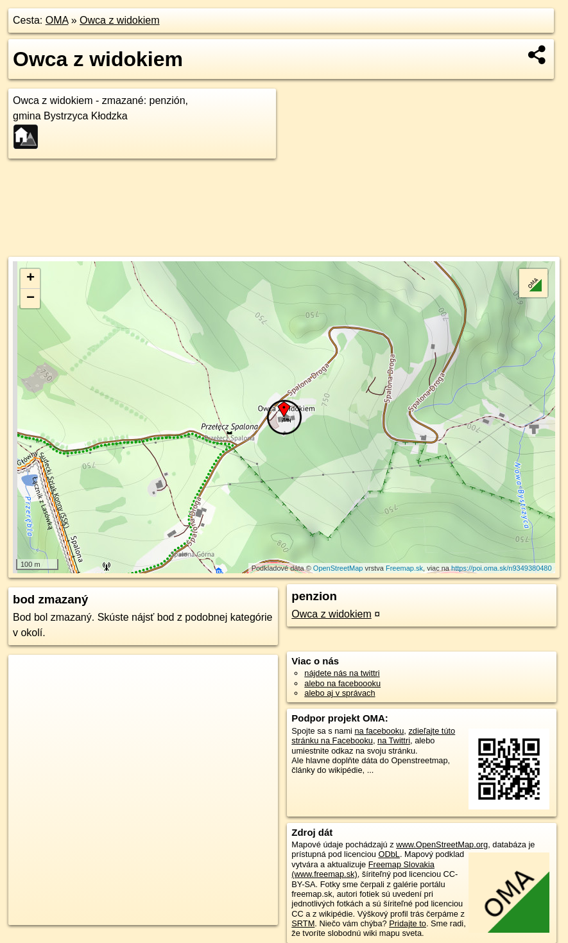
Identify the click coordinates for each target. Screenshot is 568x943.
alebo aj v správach (339, 693)
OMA (57, 20)
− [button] (30, 298)
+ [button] (30, 278)
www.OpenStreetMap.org (442, 844)
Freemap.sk (404, 568)
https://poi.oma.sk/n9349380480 (501, 568)
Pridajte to (407, 923)
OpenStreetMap (338, 568)
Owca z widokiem (119, 20)
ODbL (388, 854)
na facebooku (379, 731)
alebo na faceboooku (342, 683)
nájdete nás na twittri (341, 673)
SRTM (302, 923)
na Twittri (393, 740)
